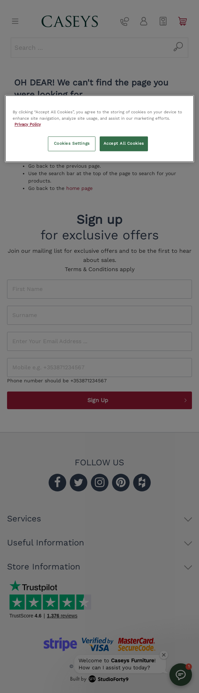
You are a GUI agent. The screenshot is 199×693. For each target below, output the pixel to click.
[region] (99, 128)
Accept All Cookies (124, 143)
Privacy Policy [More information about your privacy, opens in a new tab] (27, 124)
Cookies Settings (72, 143)
